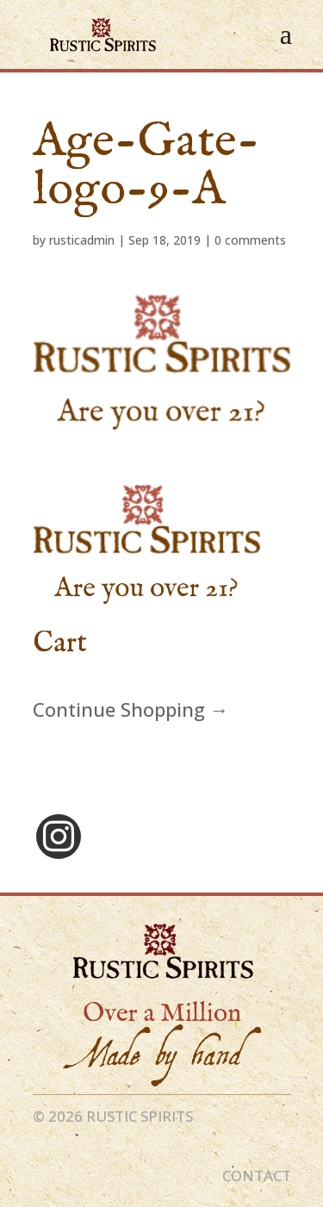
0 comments (250, 240)
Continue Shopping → (131, 709)
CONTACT (256, 1175)
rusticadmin (82, 240)
